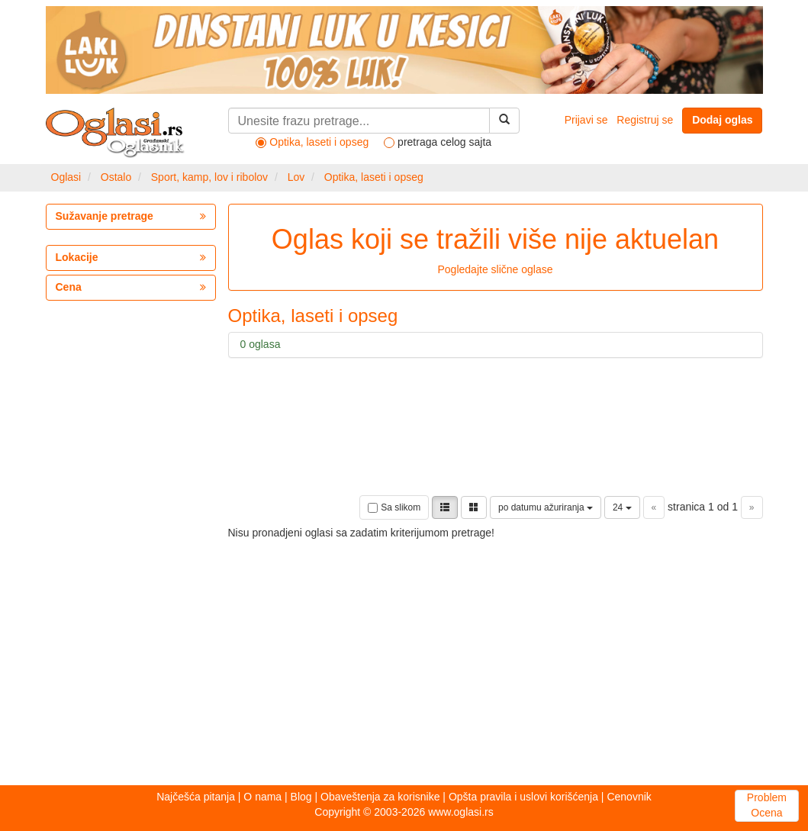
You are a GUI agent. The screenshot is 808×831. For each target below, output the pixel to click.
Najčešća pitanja (195, 797)
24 (622, 507)
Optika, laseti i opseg (373, 177)
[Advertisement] (320, 648)
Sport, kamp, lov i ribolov (209, 177)
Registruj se (644, 120)
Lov (296, 177)
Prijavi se (586, 120)
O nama (262, 797)
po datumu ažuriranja (545, 507)
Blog (301, 797)
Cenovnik (629, 797)
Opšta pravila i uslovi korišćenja (523, 797)
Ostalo (116, 177)
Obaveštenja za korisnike (379, 797)
